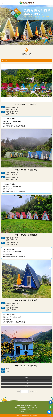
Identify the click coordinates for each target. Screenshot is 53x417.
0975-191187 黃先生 (30, 405)
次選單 (26, 60)
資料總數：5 (33, 391)
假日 (3, 112)
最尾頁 (26, 387)
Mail (19, 409)
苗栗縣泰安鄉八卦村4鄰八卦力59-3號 (28, 407)
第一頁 (26, 377)
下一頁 (26, 383)
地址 (16, 407)
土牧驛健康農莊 (26, 2)
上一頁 (26, 380)
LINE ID (22, 411)
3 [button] (27, 42)
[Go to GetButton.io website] (49, 415)
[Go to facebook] (49, 412)
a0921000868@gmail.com (27, 409)
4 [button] (29, 42)
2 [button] (26, 42)
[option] (26, 25)
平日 (3, 107)
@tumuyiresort (26, 412)
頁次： (18, 391)
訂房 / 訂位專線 (21, 405)
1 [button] (24, 42)
